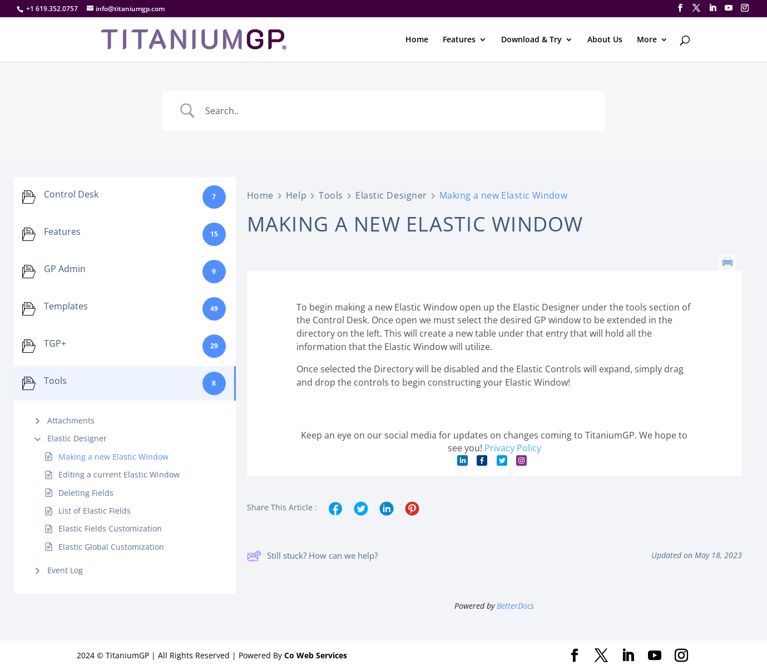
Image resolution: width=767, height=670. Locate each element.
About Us (604, 40)
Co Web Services (315, 655)
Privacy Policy (512, 448)
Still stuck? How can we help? (312, 556)
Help (296, 195)
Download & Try (531, 40)
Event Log (65, 570)
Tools (331, 195)
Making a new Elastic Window (113, 456)
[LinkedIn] (712, 8)
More (647, 40)
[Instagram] (745, 8)
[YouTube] (729, 8)
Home (416, 40)
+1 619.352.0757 (52, 8)
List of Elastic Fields (94, 510)
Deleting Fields (85, 492)
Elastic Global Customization (111, 546)
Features (459, 40)
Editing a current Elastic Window (119, 474)
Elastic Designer (77, 438)
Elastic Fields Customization (110, 528)
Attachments (71, 420)
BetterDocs (515, 605)
